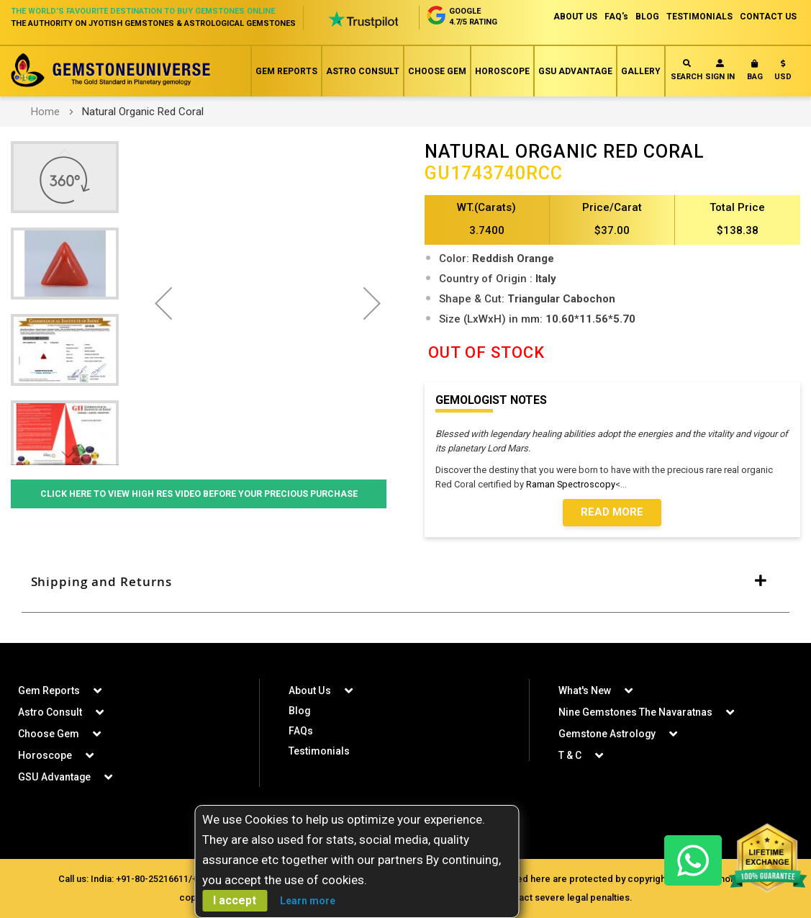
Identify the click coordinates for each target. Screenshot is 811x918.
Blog (300, 710)
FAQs (301, 731)
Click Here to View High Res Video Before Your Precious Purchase (199, 493)
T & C (569, 755)
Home (45, 111)
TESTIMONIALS (699, 17)
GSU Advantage (575, 71)
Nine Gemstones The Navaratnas (635, 712)
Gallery (641, 71)
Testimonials (319, 751)
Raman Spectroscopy (571, 484)
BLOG (647, 17)
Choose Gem (437, 71)
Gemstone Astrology (607, 733)
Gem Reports (286, 71)
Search (686, 70)
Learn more (307, 900)
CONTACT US (768, 17)
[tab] (405, 582)
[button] (783, 73)
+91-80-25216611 (152, 878)
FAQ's (616, 17)
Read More (612, 512)
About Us (309, 690)
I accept (234, 900)
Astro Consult (362, 71)
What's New (584, 690)
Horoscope (502, 71)
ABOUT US (575, 17)
